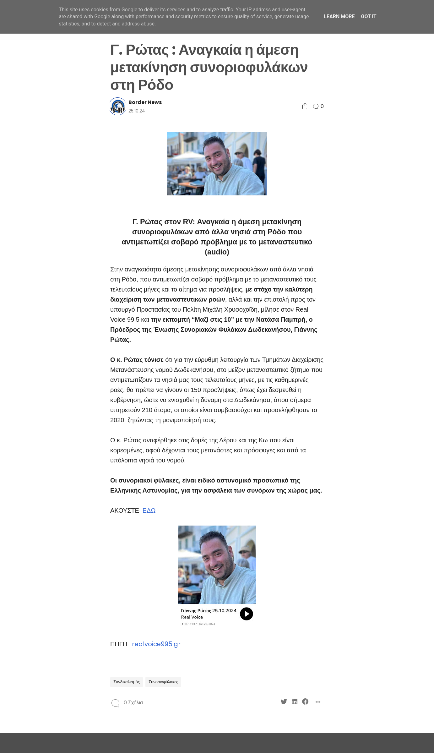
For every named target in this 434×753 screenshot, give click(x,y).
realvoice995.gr (156, 644)
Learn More (339, 16)
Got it (368, 16)
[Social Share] (305, 106)
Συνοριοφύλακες (163, 682)
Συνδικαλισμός (126, 682)
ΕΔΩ (149, 510)
